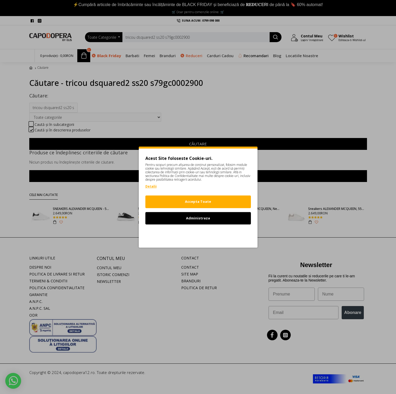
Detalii (151, 186)
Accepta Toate (198, 201)
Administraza (198, 218)
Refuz (198, 234)
